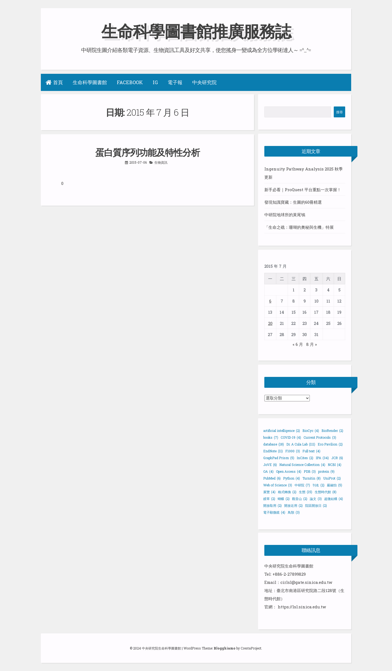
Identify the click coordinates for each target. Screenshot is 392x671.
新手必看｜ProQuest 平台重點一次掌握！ (302, 189)
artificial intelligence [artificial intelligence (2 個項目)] (281, 430)
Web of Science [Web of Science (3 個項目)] (277, 485)
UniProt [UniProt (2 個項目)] (332, 478)
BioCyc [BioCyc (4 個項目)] (310, 430)
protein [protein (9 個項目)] (326, 471)
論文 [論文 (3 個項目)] (316, 498)
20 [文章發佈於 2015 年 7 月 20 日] (270, 323)
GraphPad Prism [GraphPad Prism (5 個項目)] (278, 457)
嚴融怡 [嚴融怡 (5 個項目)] (334, 485)
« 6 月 (298, 344)
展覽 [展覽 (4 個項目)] (269, 491)
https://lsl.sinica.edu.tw (302, 606)
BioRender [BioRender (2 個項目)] (332, 430)
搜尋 (339, 112)
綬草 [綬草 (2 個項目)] (269, 498)
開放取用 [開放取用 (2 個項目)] (272, 505)
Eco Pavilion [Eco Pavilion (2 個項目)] (330, 444)
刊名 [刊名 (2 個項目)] (318, 485)
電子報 (175, 82)
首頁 (54, 82)
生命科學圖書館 (90, 82)
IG (155, 82)
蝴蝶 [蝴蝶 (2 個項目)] (284, 498)
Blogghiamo (224, 648)
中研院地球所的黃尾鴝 (284, 214)
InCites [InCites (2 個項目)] (305, 457)
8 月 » (311, 344)
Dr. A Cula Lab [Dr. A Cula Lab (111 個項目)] (300, 444)
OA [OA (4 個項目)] (268, 471)
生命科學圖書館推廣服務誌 (196, 31)
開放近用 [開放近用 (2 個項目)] (293, 505)
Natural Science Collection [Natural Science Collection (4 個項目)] (302, 464)
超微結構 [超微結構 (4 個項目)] (333, 498)
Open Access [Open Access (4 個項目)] (288, 471)
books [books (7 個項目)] (270, 437)
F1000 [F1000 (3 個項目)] (292, 451)
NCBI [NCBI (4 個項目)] (334, 464)
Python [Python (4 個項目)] (291, 478)
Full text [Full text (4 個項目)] (311, 451)
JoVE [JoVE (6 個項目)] (270, 464)
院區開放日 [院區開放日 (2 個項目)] (316, 505)
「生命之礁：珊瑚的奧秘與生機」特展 (299, 227)
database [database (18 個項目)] (273, 444)
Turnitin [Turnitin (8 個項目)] (311, 478)
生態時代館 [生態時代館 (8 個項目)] (325, 491)
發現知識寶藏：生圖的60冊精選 (293, 202)
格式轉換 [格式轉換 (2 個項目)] (287, 491)
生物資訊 (160, 162)
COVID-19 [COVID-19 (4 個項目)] (291, 437)
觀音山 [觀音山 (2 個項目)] (299, 498)
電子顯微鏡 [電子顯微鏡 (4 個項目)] (274, 512)
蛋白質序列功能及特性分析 (147, 152)
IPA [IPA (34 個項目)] (322, 457)
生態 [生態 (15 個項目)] (305, 491)
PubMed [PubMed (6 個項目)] (272, 478)
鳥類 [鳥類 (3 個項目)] (294, 512)
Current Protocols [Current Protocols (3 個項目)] (320, 437)
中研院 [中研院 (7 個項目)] (302, 485)
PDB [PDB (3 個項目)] (310, 471)
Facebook (130, 82)
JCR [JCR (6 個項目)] (337, 457)
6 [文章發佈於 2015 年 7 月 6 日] (270, 301)
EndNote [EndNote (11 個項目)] (273, 451)
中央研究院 (204, 82)
